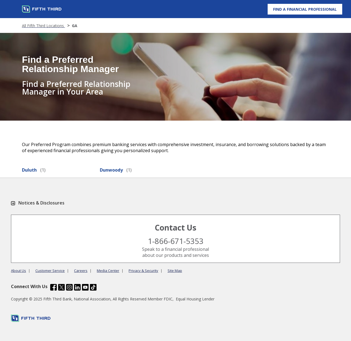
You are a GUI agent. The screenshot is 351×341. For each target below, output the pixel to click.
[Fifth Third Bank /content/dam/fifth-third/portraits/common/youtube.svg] (85, 288)
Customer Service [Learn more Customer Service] (50, 270)
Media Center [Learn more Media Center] (108, 270)
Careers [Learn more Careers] (80, 270)
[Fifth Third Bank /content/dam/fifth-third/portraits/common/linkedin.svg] (77, 288)
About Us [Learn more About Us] (18, 270)
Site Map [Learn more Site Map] (175, 270)
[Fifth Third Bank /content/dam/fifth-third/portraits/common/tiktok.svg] (93, 288)
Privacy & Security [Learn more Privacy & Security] (143, 270)
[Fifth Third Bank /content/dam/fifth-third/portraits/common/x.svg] (61, 288)
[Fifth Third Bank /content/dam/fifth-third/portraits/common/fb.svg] (53, 288)
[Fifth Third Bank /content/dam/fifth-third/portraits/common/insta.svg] (69, 288)
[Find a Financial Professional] (305, 9)
